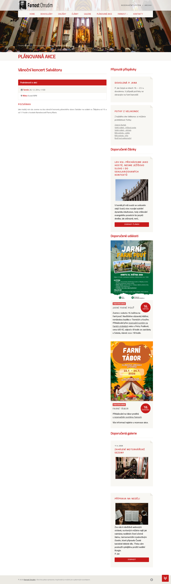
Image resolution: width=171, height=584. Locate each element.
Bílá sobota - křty (121, 135)
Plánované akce (104, 13)
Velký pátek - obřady (123, 130)
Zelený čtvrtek (120, 124)
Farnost (123, 13)
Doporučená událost (119, 304)
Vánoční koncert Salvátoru (59, 45)
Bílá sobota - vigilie (122, 132)
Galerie (87, 13)
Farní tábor (121, 408)
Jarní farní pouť (123, 307)
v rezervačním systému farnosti (127, 417)
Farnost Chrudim (30, 579)
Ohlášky (62, 13)
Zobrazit (132, 559)
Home (32, 13)
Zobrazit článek (131, 224)
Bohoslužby (46, 13)
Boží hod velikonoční (123, 138)
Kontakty (138, 13)
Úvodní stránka (24, 45)
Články (75, 13)
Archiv (148, 5)
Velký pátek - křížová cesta (125, 127)
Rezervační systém (131, 5)
